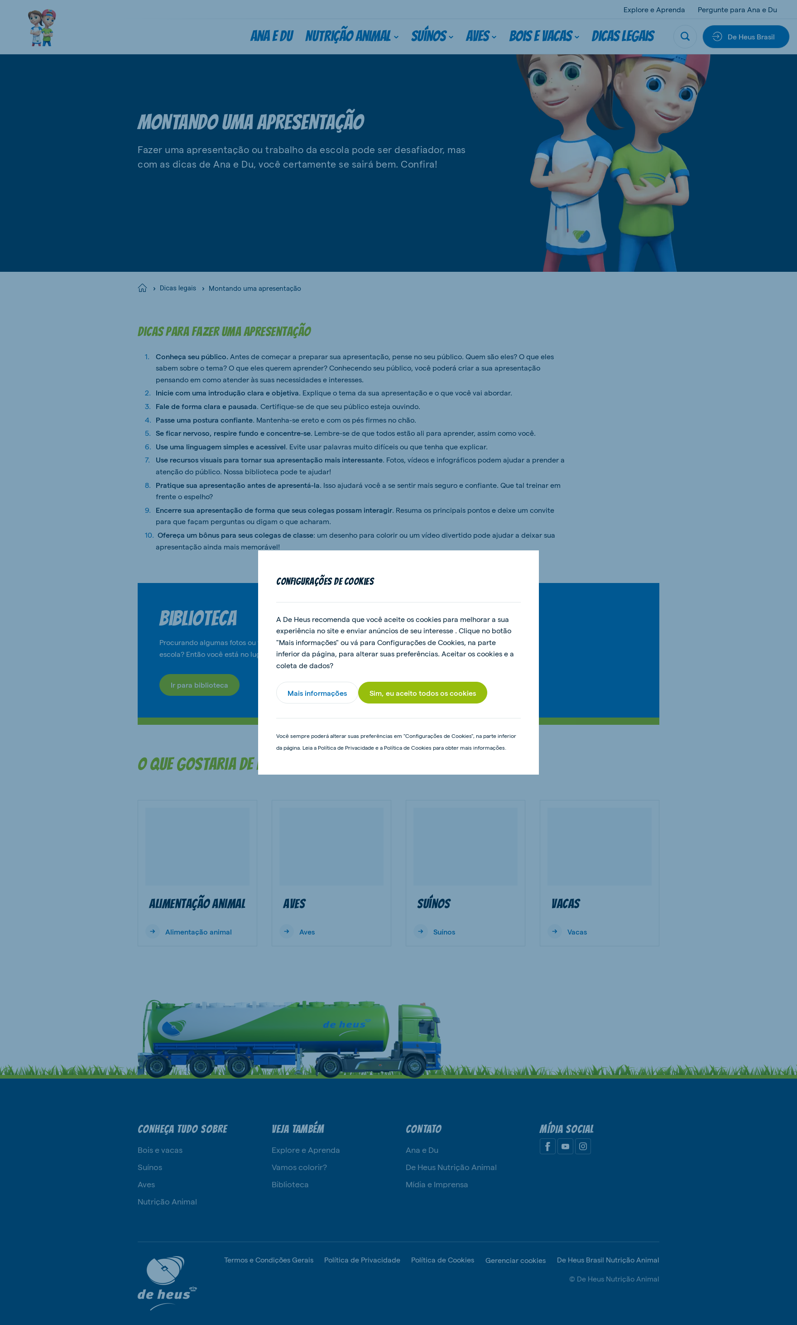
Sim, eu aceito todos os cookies (423, 693)
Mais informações (317, 693)
